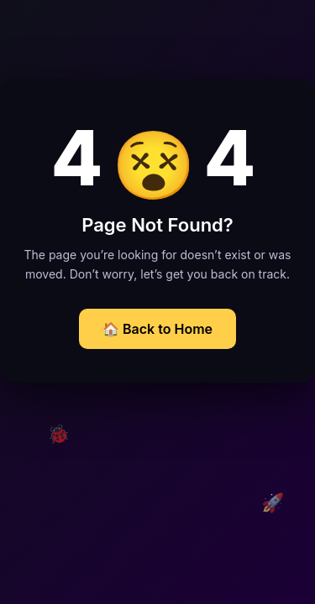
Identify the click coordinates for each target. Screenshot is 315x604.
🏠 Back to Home (157, 328)
